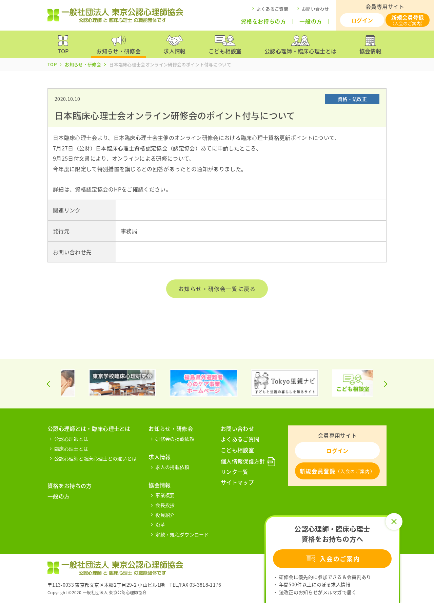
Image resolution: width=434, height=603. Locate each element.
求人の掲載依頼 (172, 466)
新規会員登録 (407, 19)
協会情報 (160, 485)
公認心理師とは (71, 438)
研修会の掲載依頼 (174, 438)
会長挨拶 (165, 504)
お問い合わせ (315, 9)
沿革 (160, 524)
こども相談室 (237, 450)
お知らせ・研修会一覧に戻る (217, 289)
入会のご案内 (332, 558)
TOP (52, 64)
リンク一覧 (235, 472)
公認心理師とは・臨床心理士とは (89, 428)
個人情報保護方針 (243, 461)
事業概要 (165, 495)
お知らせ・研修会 (83, 64)
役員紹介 (165, 514)
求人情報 (160, 457)
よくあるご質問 (272, 9)
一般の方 (310, 21)
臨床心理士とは (71, 448)
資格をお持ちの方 (263, 21)
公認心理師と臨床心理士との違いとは (95, 458)
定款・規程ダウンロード (182, 534)
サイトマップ (237, 482)
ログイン (362, 20)
